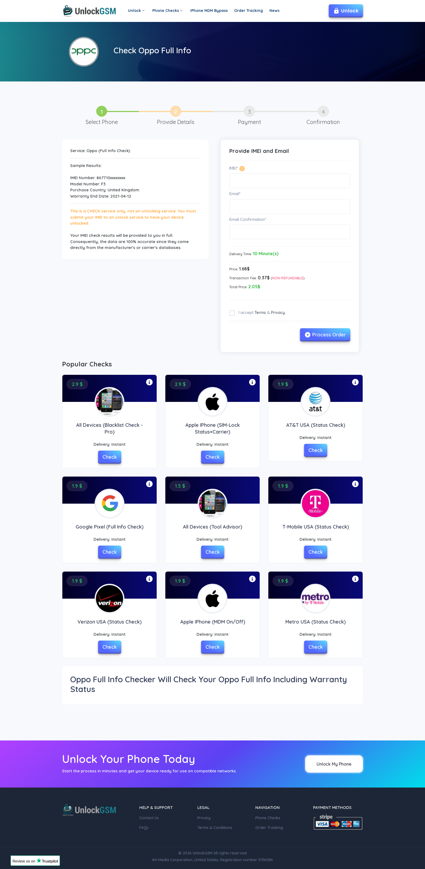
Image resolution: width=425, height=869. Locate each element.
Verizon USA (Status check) (109, 622)
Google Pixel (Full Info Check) (109, 527)
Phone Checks (167, 10)
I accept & (261, 312)
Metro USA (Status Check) (315, 622)
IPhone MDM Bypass (209, 10)
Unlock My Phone (334, 764)
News (274, 10)
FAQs (144, 827)
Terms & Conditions (214, 827)
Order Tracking (248, 10)
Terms (260, 312)
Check (109, 457)
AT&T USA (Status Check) (315, 425)
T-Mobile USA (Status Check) (315, 527)
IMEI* (233, 168)
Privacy (278, 312)
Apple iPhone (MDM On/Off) (212, 622)
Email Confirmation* (247, 219)
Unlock (136, 10)
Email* (234, 193)
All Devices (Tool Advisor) (212, 527)
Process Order (325, 335)
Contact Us (149, 817)
